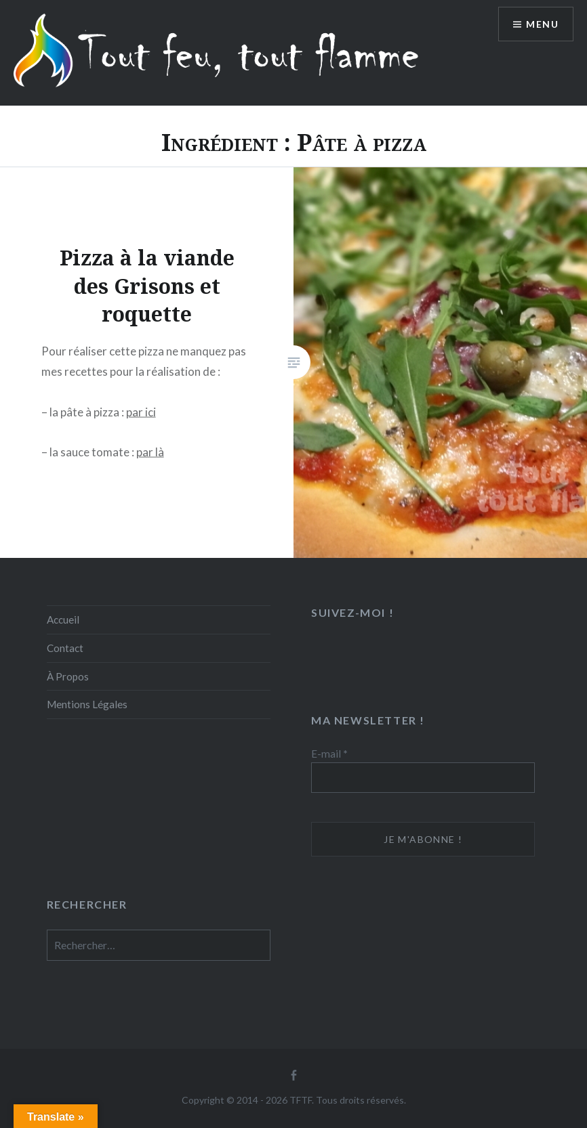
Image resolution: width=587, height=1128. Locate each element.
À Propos (68, 676)
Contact (65, 648)
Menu (542, 24)
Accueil (63, 619)
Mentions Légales (87, 704)
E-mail (329, 753)
